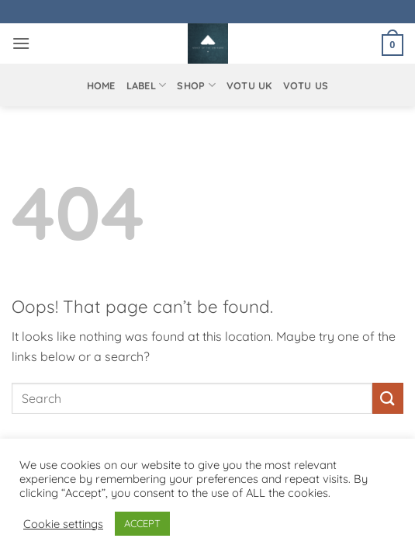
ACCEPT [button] (142, 523)
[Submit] (387, 398)
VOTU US (306, 85)
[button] (21, 43)
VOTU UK (249, 85)
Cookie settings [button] (63, 524)
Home (101, 85)
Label (146, 85)
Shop (196, 85)
